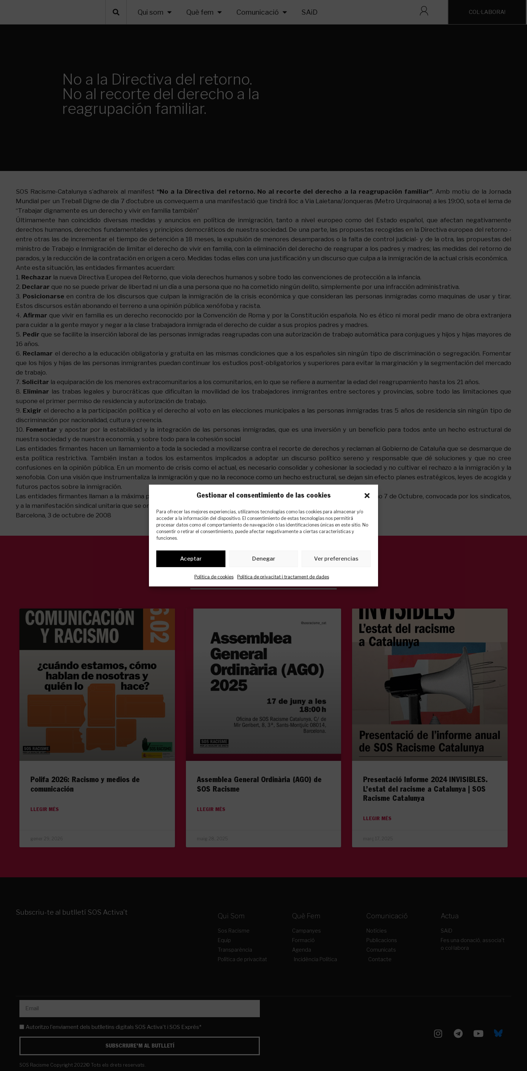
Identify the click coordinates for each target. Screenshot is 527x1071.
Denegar (263, 560)
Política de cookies (213, 578)
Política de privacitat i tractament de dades (283, 578)
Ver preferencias (336, 560)
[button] (367, 495)
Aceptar (191, 560)
